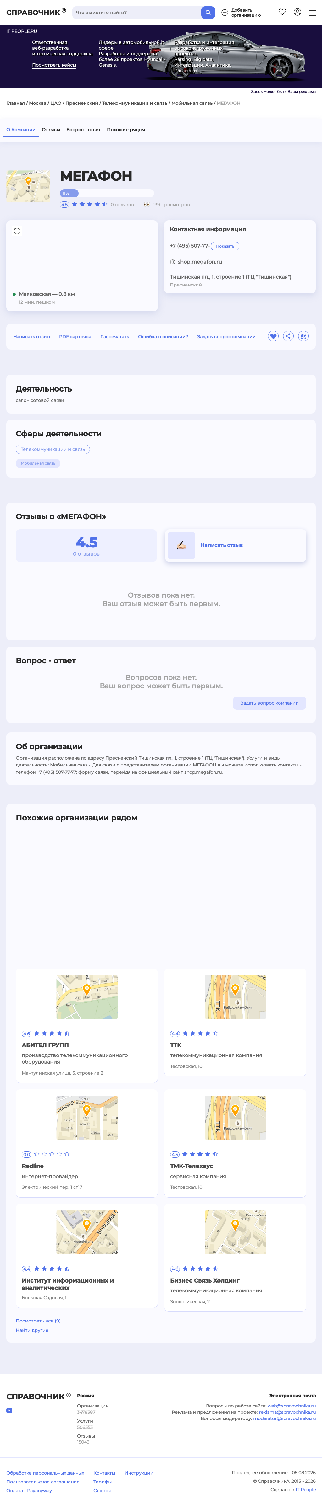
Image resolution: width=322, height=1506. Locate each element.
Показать (225, 246)
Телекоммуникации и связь (134, 103)
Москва (37, 103)
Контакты (104, 1473)
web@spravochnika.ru (292, 1406)
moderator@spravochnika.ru (284, 1418)
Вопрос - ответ (83, 129)
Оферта (102, 1490)
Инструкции (139, 1473)
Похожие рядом (126, 129)
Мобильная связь (192, 103)
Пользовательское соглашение (43, 1482)
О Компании (21, 129)
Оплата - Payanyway (29, 1490)
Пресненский (81, 103)
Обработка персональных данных (45, 1473)
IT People (306, 1490)
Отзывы (51, 129)
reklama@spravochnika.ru (287, 1412)
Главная (15, 103)
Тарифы (102, 1482)
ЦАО (55, 103)
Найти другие (32, 1330)
